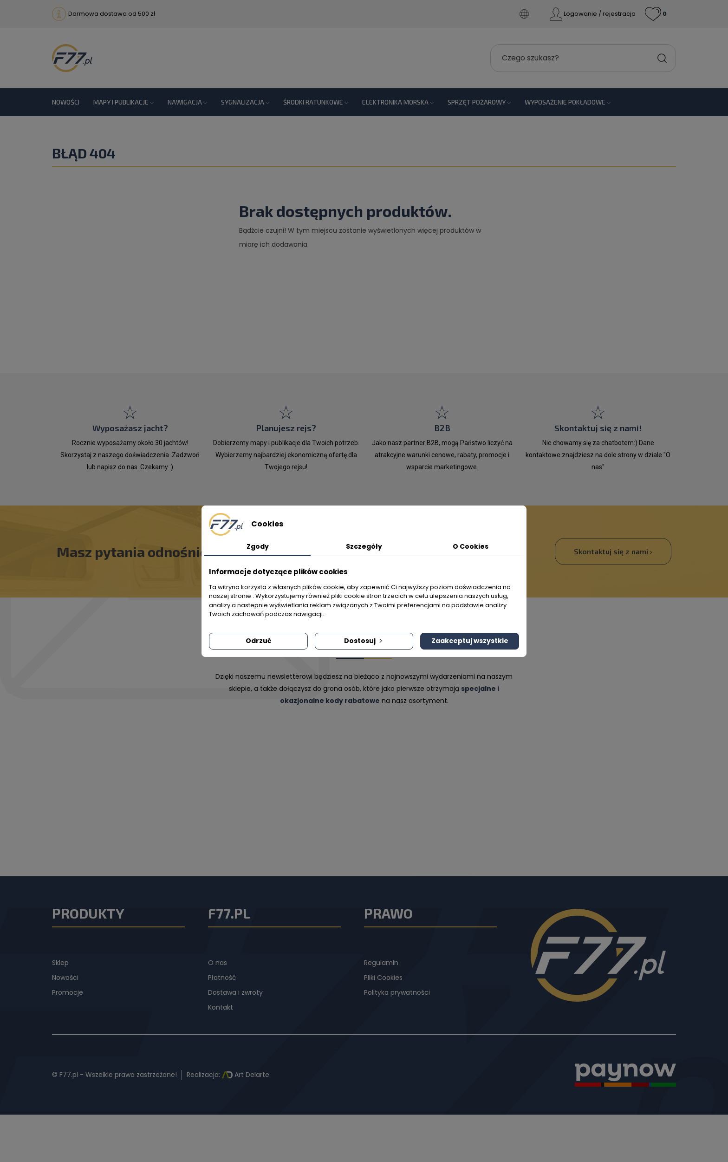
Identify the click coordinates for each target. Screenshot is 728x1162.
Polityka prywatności (397, 992)
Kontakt (220, 1007)
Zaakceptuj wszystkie (469, 640)
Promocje (67, 992)
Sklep (60, 962)
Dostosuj (364, 640)
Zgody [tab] (258, 546)
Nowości (65, 977)
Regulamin (381, 962)
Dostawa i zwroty (235, 992)
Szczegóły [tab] (364, 546)
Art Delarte (245, 1074)
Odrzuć (258, 640)
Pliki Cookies (383, 977)
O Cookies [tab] (470, 546)
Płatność (222, 977)
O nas (217, 962)
